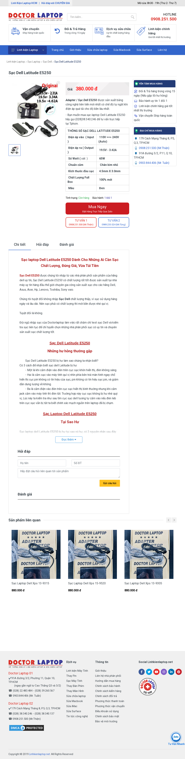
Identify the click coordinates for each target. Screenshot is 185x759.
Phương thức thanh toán (109, 701)
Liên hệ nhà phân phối (108, 675)
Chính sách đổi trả (106, 696)
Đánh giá (67, 244)
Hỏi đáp (42, 244)
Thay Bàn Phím (75, 686)
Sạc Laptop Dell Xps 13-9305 (143, 583)
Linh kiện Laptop (27, 50)
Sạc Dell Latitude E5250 (67, 61)
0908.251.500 (164, 19)
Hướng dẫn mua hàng (108, 681)
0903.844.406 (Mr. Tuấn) (154, 163)
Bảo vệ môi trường (106, 721)
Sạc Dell (47, 61)
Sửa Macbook (74, 701)
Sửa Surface (73, 711)
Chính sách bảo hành (107, 686)
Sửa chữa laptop (76, 696)
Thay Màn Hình (75, 691)
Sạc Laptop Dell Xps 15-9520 (87, 583)
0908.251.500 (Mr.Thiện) (154, 148)
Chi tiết (19, 244)
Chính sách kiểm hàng (108, 691)
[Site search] (98, 17)
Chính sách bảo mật (107, 716)
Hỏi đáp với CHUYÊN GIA (55, 3)
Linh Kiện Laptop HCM (24, 3)
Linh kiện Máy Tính (77, 670)
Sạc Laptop (33, 61)
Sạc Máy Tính (74, 681)
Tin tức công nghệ (77, 716)
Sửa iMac (71, 706)
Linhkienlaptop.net (39, 754)
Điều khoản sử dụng (107, 711)
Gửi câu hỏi (109, 483)
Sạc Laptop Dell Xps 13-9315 (30, 583)
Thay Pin (71, 675)
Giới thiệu (100, 670)
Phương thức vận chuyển (110, 706)
